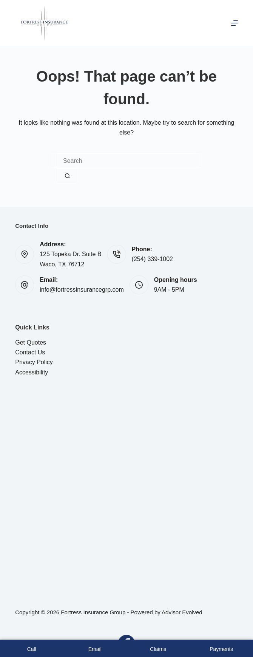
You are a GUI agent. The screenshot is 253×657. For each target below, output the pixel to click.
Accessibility (31, 372)
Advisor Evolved (182, 612)
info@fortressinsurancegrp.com (82, 289)
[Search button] (67, 176)
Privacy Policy (34, 362)
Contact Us (30, 352)
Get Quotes (30, 342)
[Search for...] (126, 161)
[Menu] (234, 23)
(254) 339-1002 (152, 259)
